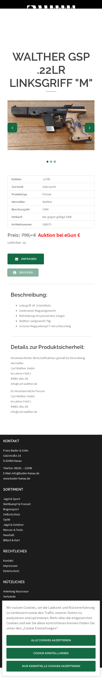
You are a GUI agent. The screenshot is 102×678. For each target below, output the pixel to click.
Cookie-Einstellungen (51, 653)
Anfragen (25, 259)
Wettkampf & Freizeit (17, 504)
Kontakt (8, 560)
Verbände (9, 596)
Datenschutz (11, 571)
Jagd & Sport (11, 499)
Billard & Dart (11, 540)
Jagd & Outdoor (13, 525)
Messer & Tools (13, 530)
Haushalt (8, 535)
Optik (6, 519)
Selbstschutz (11, 514)
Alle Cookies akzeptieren (51, 640)
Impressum (10, 566)
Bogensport (11, 509)
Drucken (23, 272)
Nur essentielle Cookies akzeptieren (51, 666)
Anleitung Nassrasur (16, 591)
